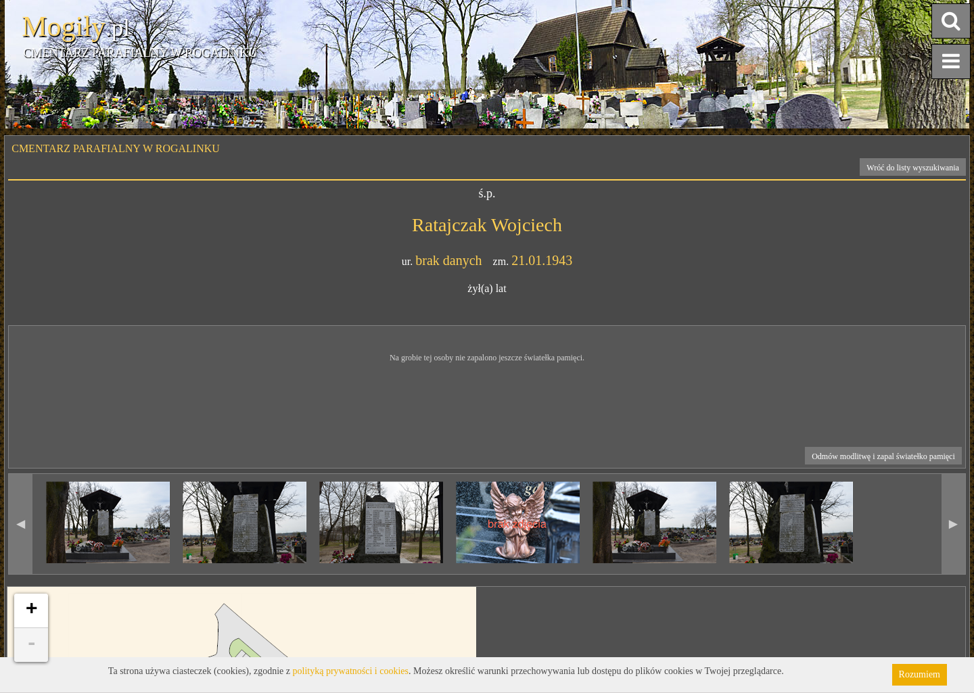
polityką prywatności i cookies (351, 671)
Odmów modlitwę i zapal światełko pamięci (883, 456)
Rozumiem (919, 674)
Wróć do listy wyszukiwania (912, 167)
